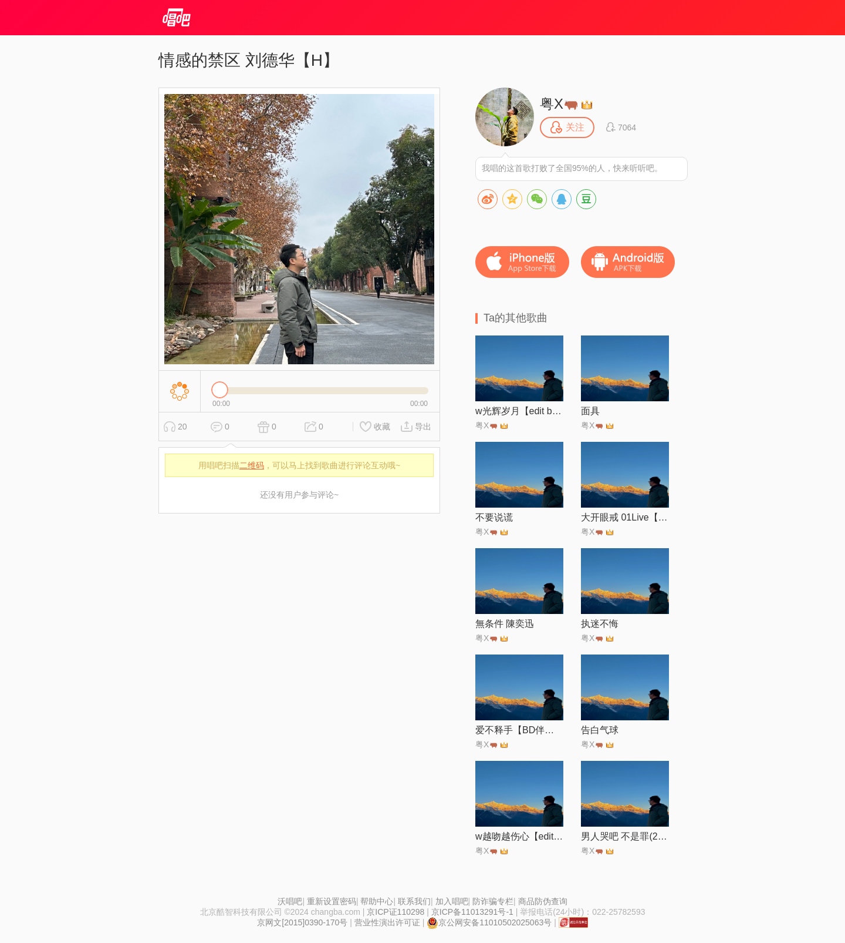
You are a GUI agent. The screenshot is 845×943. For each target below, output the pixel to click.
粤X (558, 104)
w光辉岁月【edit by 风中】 (519, 411)
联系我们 (414, 901)
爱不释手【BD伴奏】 (519, 730)
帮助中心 (376, 901)
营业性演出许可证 (387, 922)
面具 (590, 411)
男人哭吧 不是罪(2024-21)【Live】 (625, 836)
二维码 (251, 465)
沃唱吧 (290, 901)
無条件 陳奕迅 (504, 624)
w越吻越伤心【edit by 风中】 (519, 836)
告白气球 (599, 730)
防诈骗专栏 (492, 901)
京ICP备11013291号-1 (472, 912)
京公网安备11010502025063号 (489, 922)
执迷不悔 (599, 624)
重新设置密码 (331, 901)
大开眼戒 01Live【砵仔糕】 (625, 517)
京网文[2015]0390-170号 (302, 922)
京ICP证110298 (395, 912)
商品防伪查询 (542, 901)
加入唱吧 (451, 901)
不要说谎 (494, 517)
